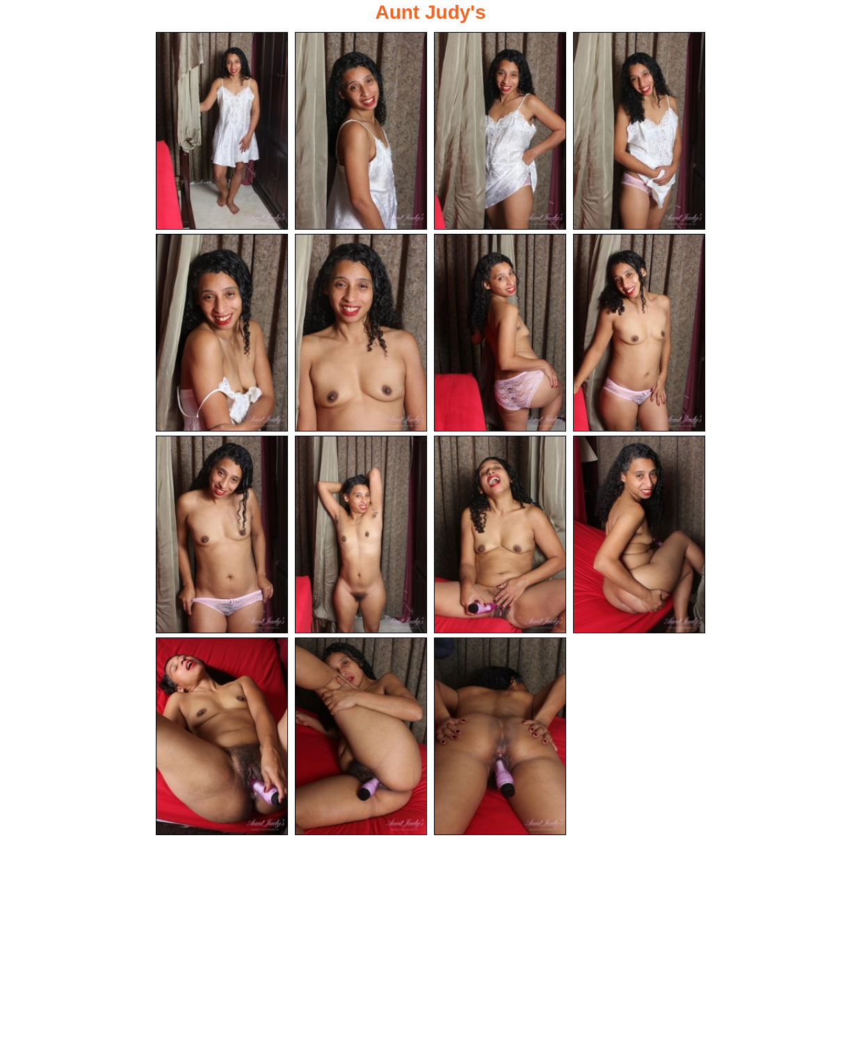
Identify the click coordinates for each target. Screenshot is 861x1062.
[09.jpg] (222, 536)
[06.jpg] (361, 333)
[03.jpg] (500, 131)
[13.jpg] (222, 738)
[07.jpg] (500, 333)
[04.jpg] (639, 131)
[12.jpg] (639, 536)
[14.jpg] (361, 738)
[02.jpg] (361, 131)
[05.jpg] (222, 333)
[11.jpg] (500, 536)
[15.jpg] (500, 738)
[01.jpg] (222, 131)
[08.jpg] (639, 333)
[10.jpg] (361, 536)
